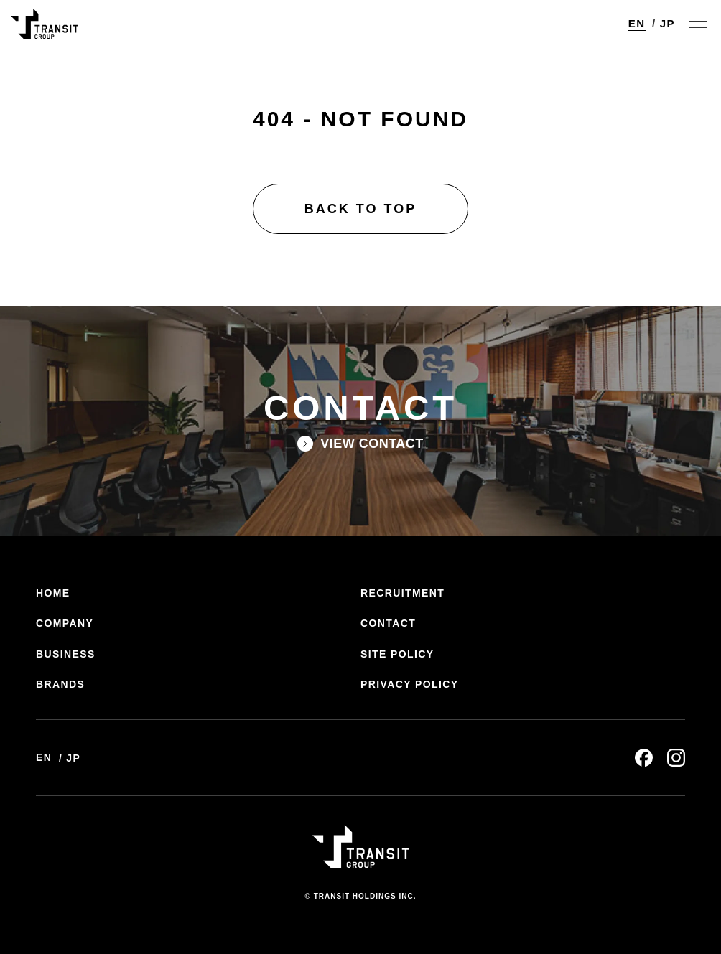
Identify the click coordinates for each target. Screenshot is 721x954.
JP (667, 23)
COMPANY (64, 623)
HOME (53, 593)
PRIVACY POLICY (409, 684)
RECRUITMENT (402, 593)
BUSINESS (66, 654)
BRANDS (60, 684)
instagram (676, 758)
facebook (644, 758)
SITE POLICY (397, 654)
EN (637, 23)
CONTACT (388, 623)
